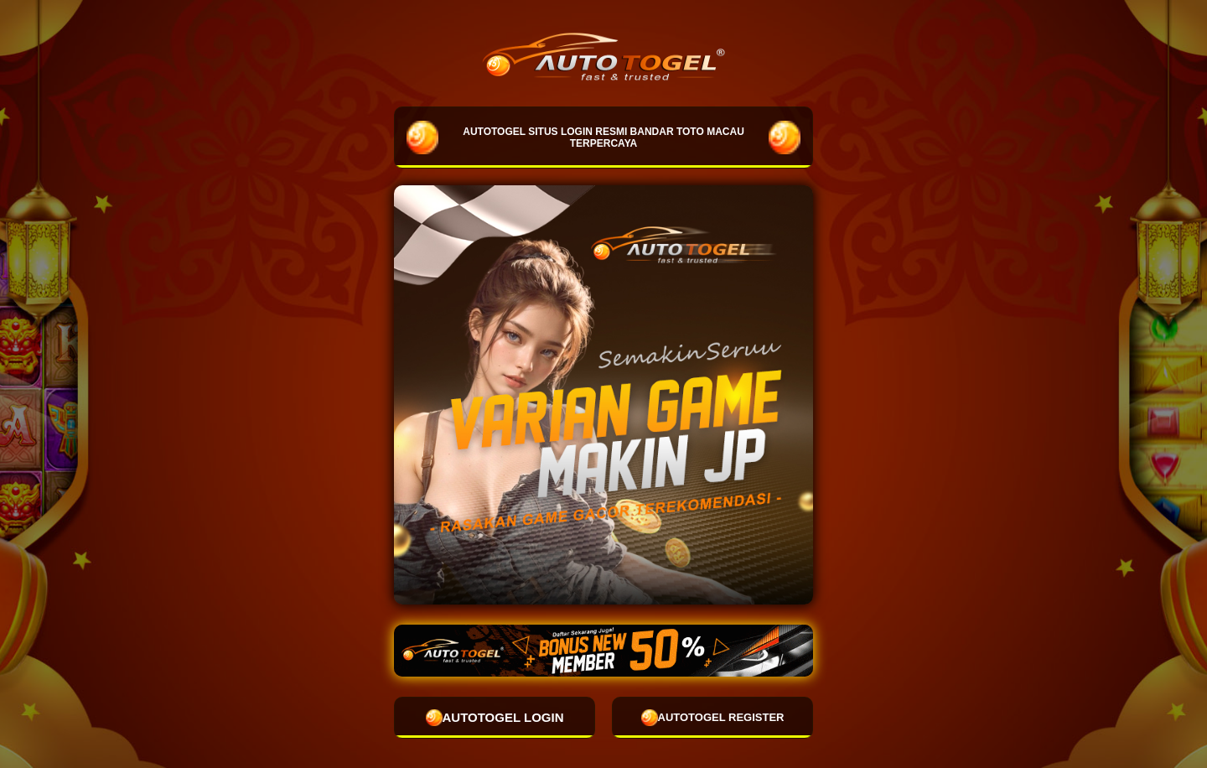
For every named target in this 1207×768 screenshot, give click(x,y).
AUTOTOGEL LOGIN (495, 717)
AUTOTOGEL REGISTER (713, 717)
